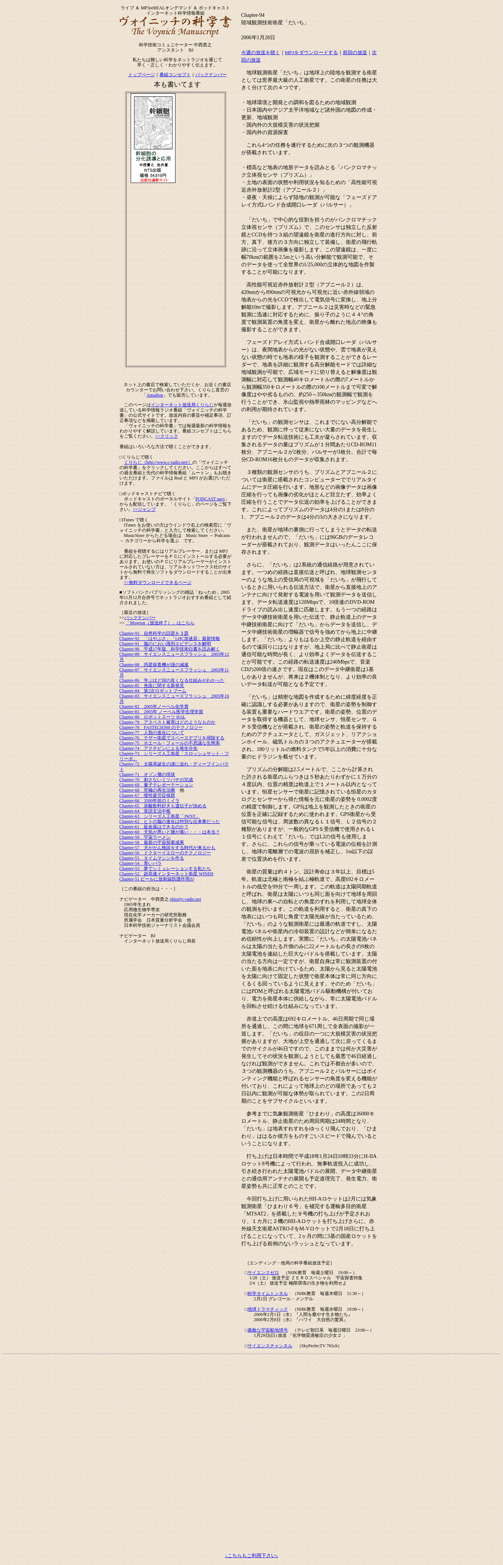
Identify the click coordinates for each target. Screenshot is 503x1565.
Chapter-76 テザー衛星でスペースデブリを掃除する (172, 737)
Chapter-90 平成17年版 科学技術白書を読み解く (169, 649)
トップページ (141, 74)
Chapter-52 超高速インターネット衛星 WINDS (166, 873)
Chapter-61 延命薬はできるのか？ (154, 826)
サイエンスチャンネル (270, 1345)
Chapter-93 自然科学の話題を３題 (154, 633)
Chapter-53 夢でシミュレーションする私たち (165, 868)
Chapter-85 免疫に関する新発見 (151, 685)
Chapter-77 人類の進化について (151, 732)
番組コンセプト (175, 74)
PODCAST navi (210, 499)
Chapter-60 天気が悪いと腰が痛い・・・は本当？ (169, 832)
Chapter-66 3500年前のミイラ (149, 800)
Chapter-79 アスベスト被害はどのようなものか (167, 722)
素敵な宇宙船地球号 (268, 1330)
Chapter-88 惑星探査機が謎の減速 (154, 664)
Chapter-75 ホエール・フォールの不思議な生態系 (169, 743)
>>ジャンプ (144, 509)
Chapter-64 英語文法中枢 (145, 811)
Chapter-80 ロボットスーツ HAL (152, 717)
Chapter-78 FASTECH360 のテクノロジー (161, 727)
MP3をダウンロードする (311, 52)
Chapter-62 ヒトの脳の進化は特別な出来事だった (169, 821)
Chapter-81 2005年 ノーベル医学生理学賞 (161, 711)
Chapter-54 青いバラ (140, 863)
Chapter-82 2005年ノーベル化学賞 (154, 706)
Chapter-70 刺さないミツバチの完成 (156, 779)
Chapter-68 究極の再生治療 (147, 790)
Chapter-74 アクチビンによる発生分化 (158, 748)
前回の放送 (355, 52)
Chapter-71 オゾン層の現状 (147, 774)
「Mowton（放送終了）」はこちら (160, 622)
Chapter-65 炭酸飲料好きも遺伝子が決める (163, 805)
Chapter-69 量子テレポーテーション (156, 785)
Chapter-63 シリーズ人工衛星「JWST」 (159, 816)
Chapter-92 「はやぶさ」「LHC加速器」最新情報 (169, 638)
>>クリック (166, 436)
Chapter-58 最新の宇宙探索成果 (151, 842)
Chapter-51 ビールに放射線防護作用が (157, 879)
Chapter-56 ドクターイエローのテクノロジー (165, 853)
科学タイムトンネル (268, 1293)
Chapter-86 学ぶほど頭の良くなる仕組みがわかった (172, 680)
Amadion (154, 395)
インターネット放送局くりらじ (182, 404)
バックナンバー (211, 74)
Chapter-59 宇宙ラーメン (145, 837)
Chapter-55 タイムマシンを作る (151, 858)
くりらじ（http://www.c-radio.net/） (158, 462)
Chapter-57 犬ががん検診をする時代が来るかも (167, 847)
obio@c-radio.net (185, 899)
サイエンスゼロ (263, 1272)
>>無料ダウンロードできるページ (158, 582)
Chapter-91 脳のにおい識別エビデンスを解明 (165, 643)
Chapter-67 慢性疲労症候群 (147, 795)
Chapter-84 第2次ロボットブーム (153, 690)
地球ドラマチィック (268, 1309)
